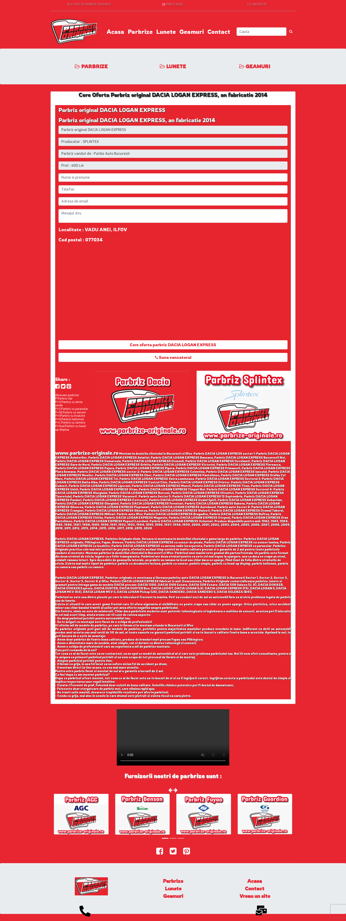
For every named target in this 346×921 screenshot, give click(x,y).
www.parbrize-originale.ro (86, 453)
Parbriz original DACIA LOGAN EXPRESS (111, 110)
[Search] (261, 31)
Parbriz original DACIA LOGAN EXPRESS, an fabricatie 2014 (136, 120)
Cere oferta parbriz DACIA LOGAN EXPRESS (173, 344)
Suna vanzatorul (173, 357)
